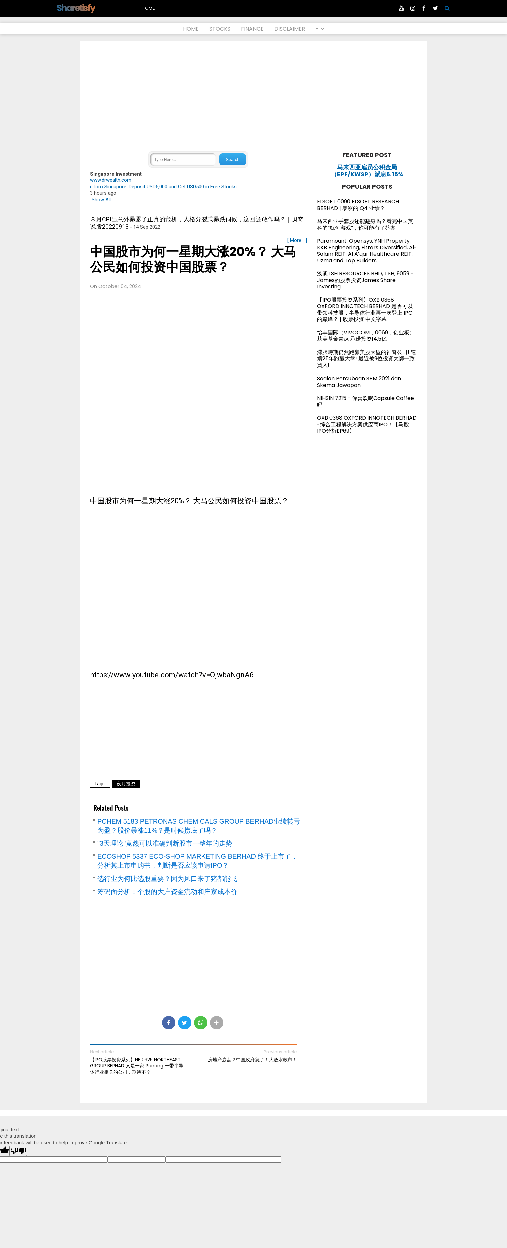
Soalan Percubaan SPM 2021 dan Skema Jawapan (359, 382)
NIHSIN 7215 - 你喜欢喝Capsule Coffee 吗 (365, 401)
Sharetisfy (76, 8)
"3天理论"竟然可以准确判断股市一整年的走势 (164, 843)
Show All (101, 200)
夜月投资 (126, 783)
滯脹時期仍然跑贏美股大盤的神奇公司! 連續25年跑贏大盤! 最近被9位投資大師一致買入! (366, 358)
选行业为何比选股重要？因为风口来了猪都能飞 (167, 878)
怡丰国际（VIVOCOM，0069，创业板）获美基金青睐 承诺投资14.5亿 (366, 336)
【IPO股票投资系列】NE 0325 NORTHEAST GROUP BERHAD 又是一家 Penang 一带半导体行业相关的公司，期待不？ (136, 1066)
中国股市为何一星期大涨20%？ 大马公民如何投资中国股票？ (193, 259)
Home (148, 8)
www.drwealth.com (110, 180)
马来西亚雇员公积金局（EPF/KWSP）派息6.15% (367, 171)
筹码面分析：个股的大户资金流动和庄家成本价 (167, 891)
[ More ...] (297, 240)
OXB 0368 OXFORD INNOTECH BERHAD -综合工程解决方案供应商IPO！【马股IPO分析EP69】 (367, 424)
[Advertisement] (253, 91)
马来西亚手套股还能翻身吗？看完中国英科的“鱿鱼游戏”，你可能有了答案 (365, 224)
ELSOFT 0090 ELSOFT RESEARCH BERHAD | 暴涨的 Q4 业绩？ (358, 205)
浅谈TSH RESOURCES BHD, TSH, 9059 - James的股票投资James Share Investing (365, 280)
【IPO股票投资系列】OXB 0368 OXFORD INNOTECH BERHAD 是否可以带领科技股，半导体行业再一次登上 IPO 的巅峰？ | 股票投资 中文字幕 (365, 309)
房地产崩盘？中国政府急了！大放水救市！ (252, 1060)
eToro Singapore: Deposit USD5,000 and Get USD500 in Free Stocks (163, 187)
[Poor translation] (18, 1151)
